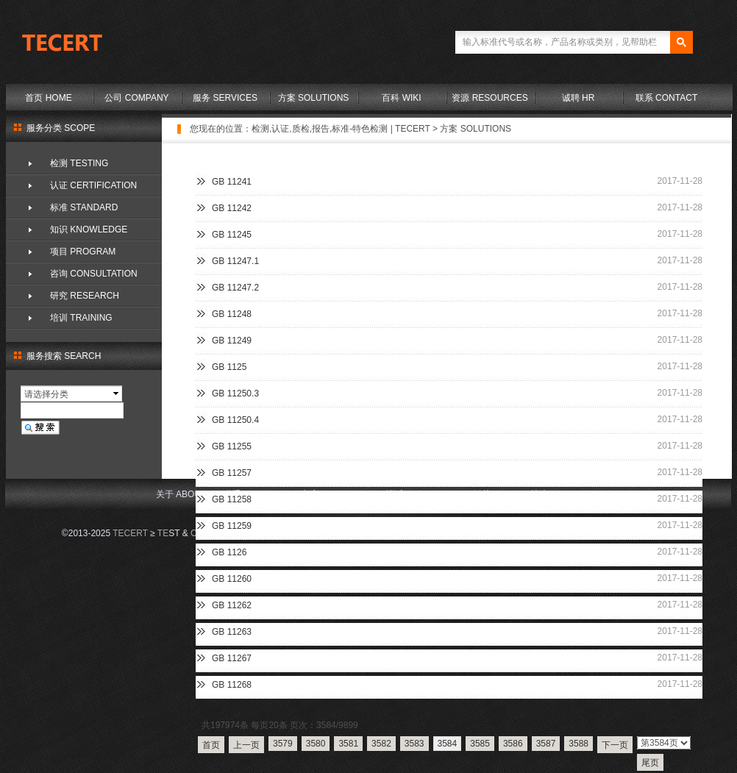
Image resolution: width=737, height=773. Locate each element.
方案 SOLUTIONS (313, 98)
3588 (578, 743)
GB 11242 (232, 208)
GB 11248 (232, 314)
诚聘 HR (578, 98)
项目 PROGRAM (82, 251)
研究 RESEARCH (84, 296)
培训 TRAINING (81, 318)
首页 (211, 745)
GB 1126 (229, 552)
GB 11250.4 (235, 420)
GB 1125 (229, 367)
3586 (513, 743)
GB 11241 (232, 182)
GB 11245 (232, 234)
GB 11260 (232, 579)
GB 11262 (232, 605)
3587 (546, 743)
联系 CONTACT (666, 98)
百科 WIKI (401, 98)
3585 (480, 743)
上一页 (246, 745)
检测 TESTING (79, 163)
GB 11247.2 (235, 287)
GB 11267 (232, 658)
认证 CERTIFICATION (93, 185)
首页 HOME (48, 98)
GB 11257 (232, 473)
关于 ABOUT (181, 494)
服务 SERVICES (225, 98)
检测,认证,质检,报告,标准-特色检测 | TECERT (341, 129)
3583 (414, 743)
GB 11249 (232, 340)
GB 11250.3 (235, 393)
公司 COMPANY (136, 98)
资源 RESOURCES (489, 98)
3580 (316, 743)
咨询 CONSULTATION (94, 273)
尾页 (650, 763)
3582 (381, 743)
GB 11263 (232, 632)
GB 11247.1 (235, 261)
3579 (283, 743)
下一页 (615, 745)
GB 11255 (232, 446)
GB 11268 (232, 685)
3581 (348, 743)
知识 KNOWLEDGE (88, 229)
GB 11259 (232, 526)
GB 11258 (232, 499)
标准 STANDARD (84, 207)
